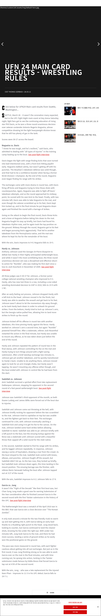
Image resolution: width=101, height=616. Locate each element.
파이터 (21, 7)
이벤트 (5, 7)
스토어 (90, 7)
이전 (3, 44)
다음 (98, 44)
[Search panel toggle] (95, 7)
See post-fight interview (38, 154)
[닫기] (98, 607)
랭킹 (12, 7)
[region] (50, 607)
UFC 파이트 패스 (79, 7)
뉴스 (28, 7)
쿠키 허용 (75, 612)
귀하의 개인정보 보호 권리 (75, 602)
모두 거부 (75, 607)
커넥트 (68, 7)
